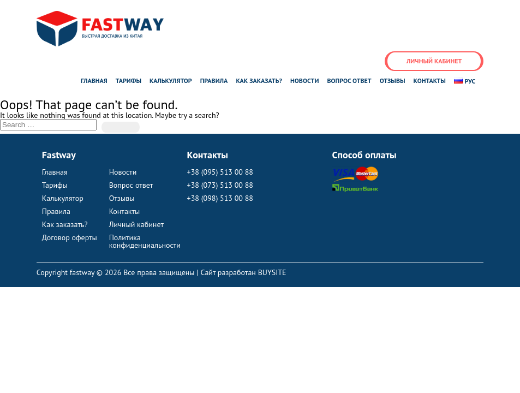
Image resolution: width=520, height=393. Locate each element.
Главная (94, 80)
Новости (304, 80)
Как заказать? (259, 80)
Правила (214, 80)
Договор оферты (69, 237)
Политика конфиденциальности (142, 241)
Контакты (430, 80)
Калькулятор (171, 80)
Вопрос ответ (349, 80)
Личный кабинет (434, 61)
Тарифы (128, 80)
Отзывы (392, 80)
